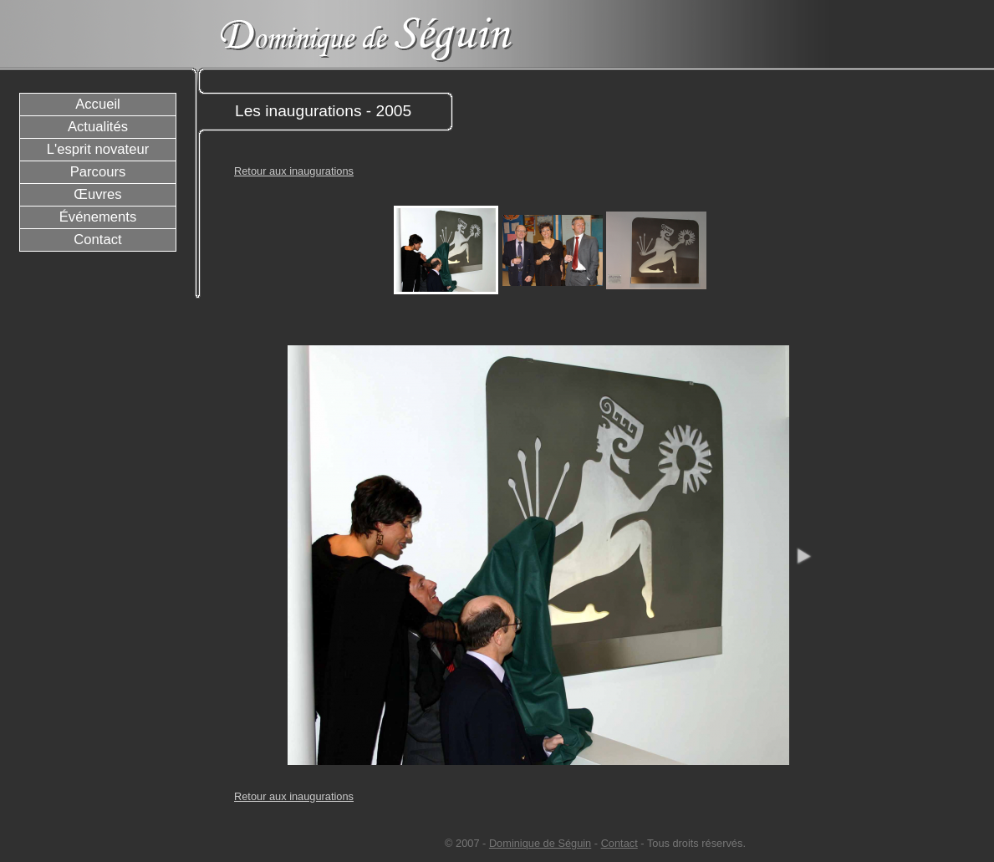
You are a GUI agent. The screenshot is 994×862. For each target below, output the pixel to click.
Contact (619, 843)
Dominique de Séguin (540, 843)
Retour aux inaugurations (294, 171)
